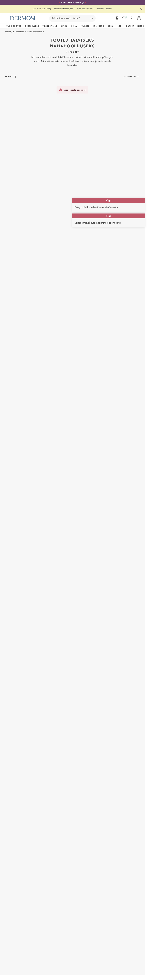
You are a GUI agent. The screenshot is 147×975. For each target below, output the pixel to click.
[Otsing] (91, 18)
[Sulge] (140, 8)
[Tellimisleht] (117, 18)
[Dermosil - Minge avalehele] (24, 18)
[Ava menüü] (5, 18)
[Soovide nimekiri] (124, 18)
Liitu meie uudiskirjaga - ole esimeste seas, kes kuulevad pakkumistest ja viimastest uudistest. (72, 8)
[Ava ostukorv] (139, 18)
